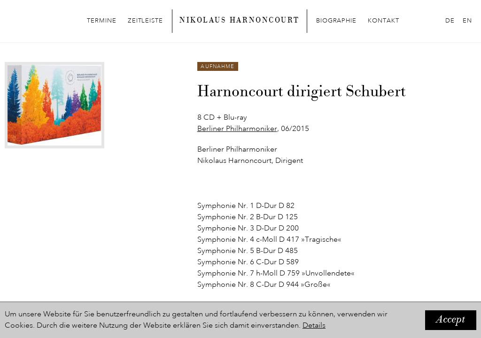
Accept (450, 320)
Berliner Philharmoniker (237, 129)
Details (314, 326)
